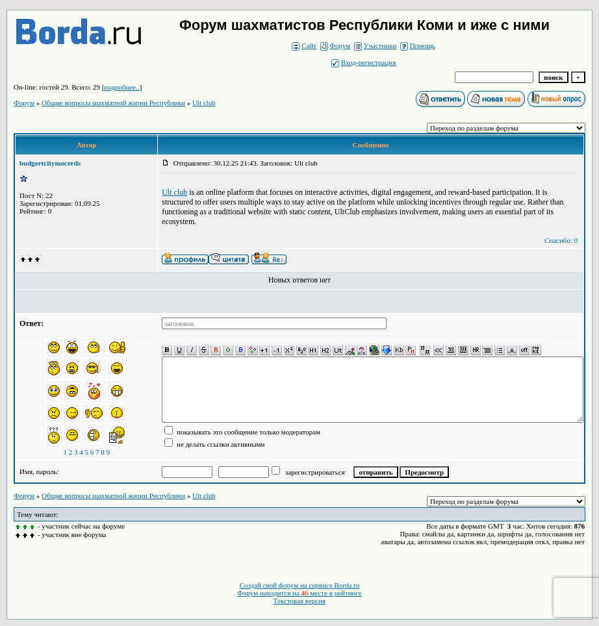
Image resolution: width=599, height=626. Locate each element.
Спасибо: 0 (561, 240)
